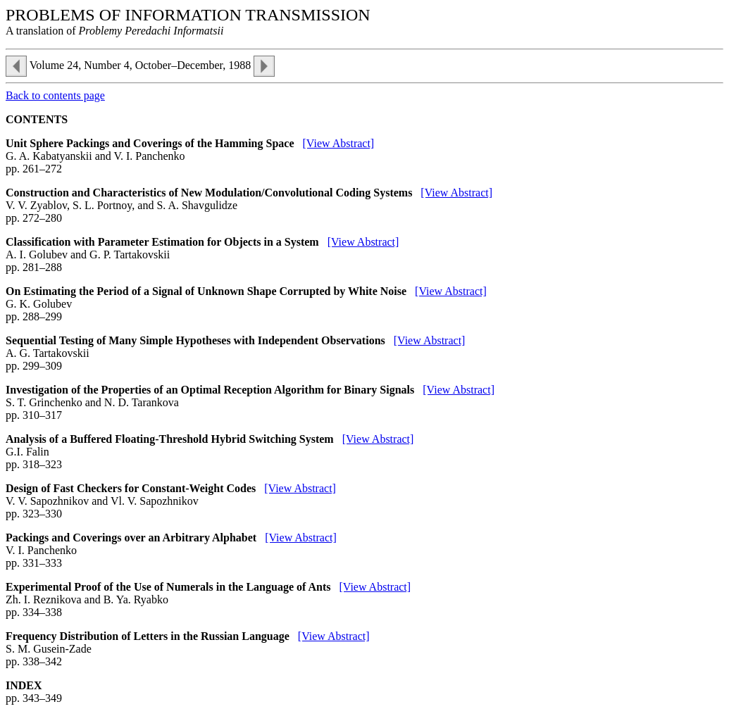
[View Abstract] (339, 143)
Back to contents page (55, 95)
